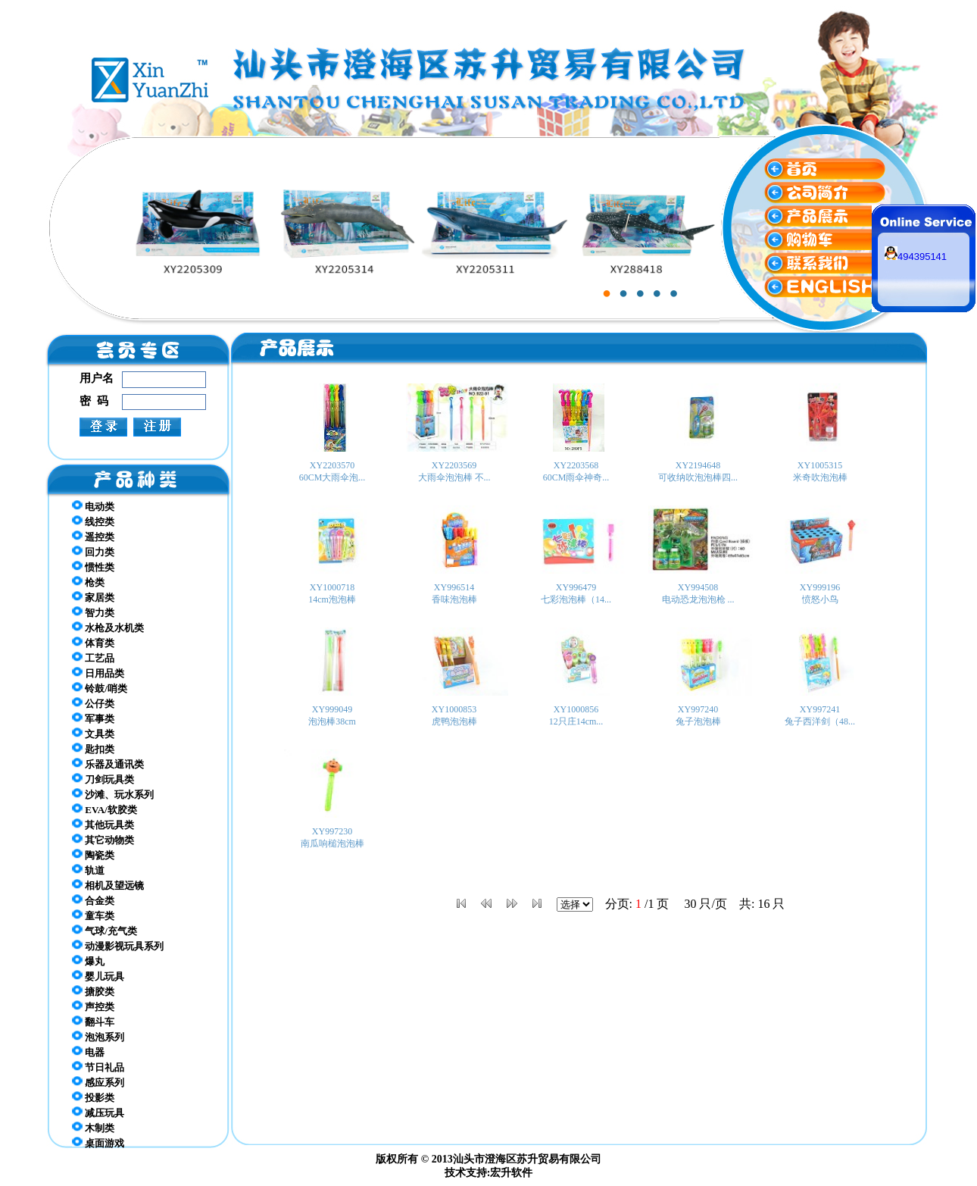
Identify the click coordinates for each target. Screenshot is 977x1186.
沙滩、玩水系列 (113, 794)
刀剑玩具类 (103, 779)
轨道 (88, 870)
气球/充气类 (104, 931)
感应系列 (98, 1082)
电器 (88, 1052)
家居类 (93, 597)
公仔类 (93, 703)
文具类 (93, 734)
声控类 (93, 1006)
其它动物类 (103, 840)
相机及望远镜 (108, 885)
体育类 (93, 643)
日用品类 (98, 673)
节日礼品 (98, 1067)
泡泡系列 (98, 1037)
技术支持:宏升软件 (489, 1172)
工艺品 (93, 658)
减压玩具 (98, 1112)
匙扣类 (93, 749)
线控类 (93, 521)
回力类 (93, 552)
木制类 (93, 1128)
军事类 (93, 718)
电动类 (93, 506)
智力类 (93, 612)
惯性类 (93, 567)
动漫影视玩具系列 (118, 946)
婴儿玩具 (98, 976)
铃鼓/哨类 (99, 688)
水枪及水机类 (108, 627)
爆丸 (88, 961)
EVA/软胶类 (104, 809)
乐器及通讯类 (108, 764)
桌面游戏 (98, 1143)
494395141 (916, 256)
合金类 (93, 900)
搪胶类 (93, 991)
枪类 (88, 582)
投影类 (93, 1097)
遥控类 (93, 536)
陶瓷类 (93, 855)
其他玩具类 (103, 824)
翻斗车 (93, 1021)
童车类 (93, 915)
